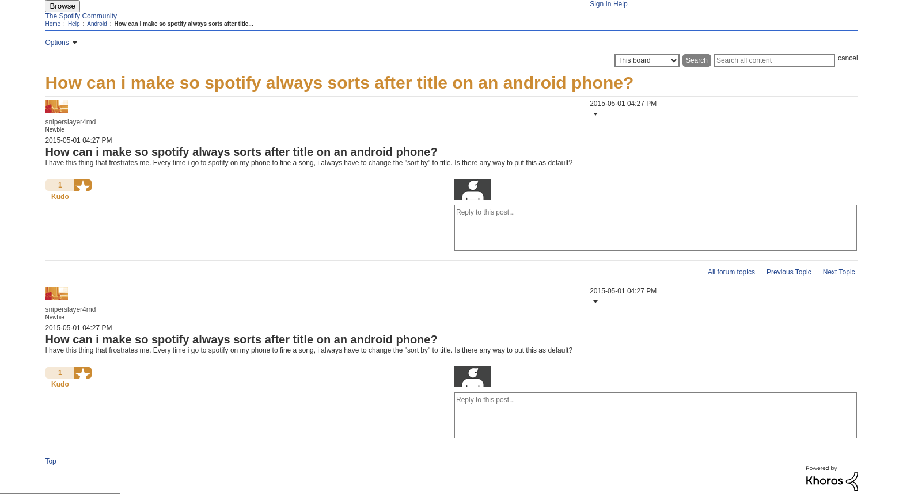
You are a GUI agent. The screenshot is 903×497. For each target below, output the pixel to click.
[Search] (774, 60)
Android (97, 24)
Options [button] (57, 43)
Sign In (600, 4)
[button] (594, 114)
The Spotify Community (81, 16)
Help (620, 4)
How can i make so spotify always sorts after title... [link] (183, 24)
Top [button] (50, 461)
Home (52, 24)
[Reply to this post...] (655, 228)
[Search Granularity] (647, 60)
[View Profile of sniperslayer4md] (70, 122)
